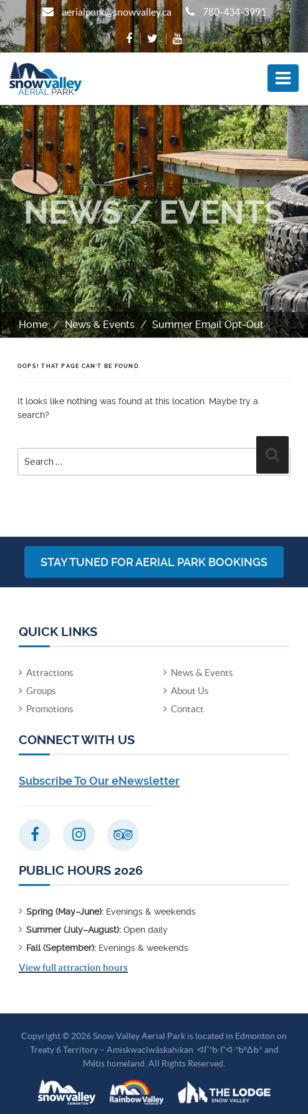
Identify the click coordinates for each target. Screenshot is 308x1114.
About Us (190, 690)
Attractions (50, 672)
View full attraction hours (73, 967)
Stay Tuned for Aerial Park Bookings (154, 562)
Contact (187, 709)
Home (33, 325)
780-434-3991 (234, 11)
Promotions (50, 709)
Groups (41, 690)
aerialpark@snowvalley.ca (116, 11)
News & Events (100, 325)
